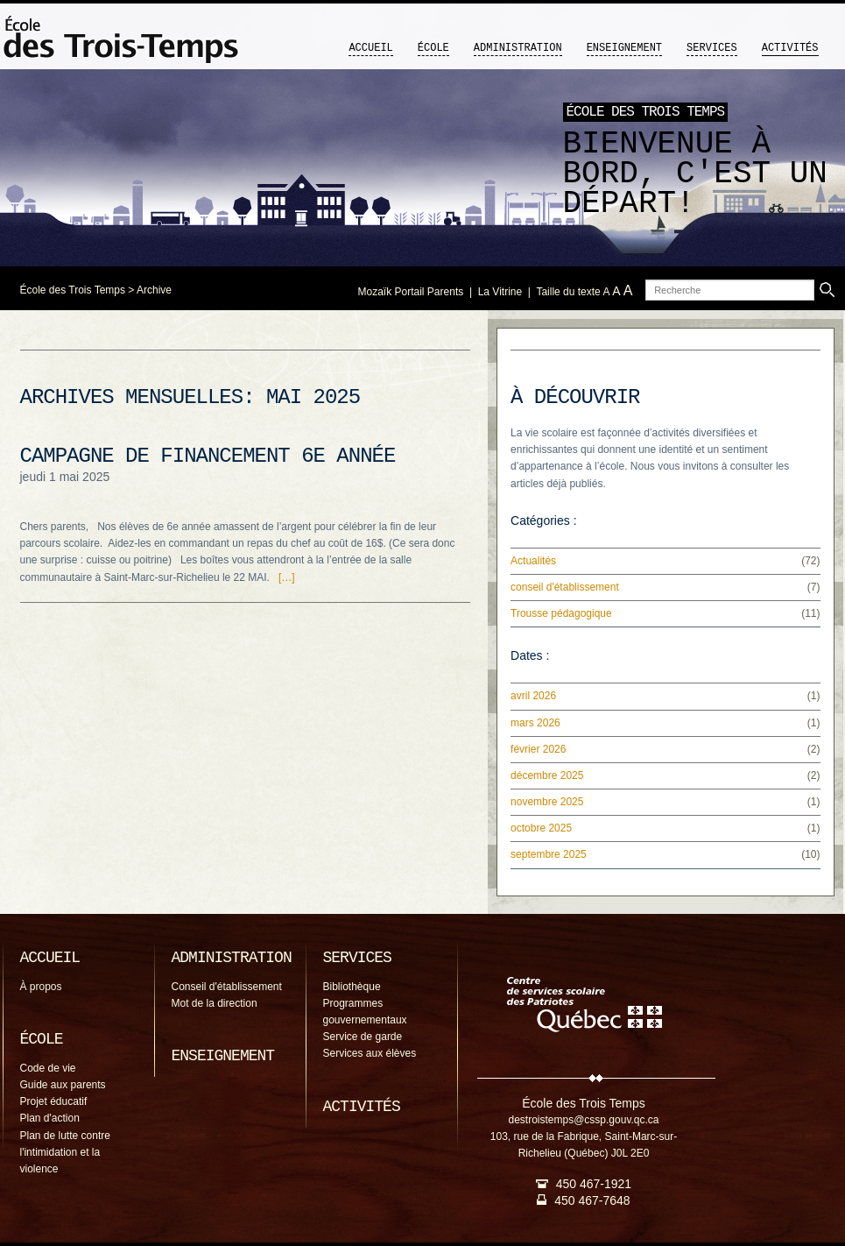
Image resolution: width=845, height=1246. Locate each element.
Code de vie (48, 1068)
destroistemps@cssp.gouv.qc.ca (583, 1120)
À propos (41, 987)
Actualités (533, 561)
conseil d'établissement (565, 587)
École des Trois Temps (73, 290)
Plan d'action (50, 1118)
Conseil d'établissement (227, 987)
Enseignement (624, 48)
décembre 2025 (547, 775)
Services (712, 48)
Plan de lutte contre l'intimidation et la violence (65, 1152)
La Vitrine (500, 292)
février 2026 (538, 749)
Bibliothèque (352, 987)
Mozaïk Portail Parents (411, 292)
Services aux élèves (370, 1053)
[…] (286, 577)
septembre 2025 (549, 854)
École (433, 48)
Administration (518, 48)
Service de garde (363, 1036)
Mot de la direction (214, 1003)
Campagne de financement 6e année (208, 456)
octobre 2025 (541, 828)
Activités (790, 48)
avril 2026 (533, 696)
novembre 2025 (547, 802)
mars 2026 (535, 723)
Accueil (370, 48)
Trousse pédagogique (561, 613)
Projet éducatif (54, 1101)
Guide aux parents (63, 1085)
